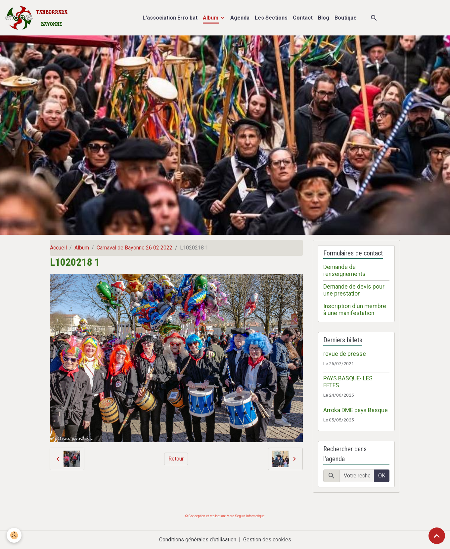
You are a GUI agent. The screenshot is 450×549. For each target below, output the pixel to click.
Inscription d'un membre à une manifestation (354, 309)
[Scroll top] (436, 535)
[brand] (37, 17)
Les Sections (271, 18)
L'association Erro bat (170, 18)
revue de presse (344, 354)
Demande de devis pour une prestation (353, 290)
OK (381, 475)
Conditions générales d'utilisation (197, 539)
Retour (176, 459)
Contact (303, 18)
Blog (323, 18)
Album (211, 18)
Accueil (58, 248)
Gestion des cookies (267, 539)
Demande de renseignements (344, 270)
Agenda (239, 18)
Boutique (346, 18)
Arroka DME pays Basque (355, 410)
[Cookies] (14, 535)
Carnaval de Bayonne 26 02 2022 (134, 248)
